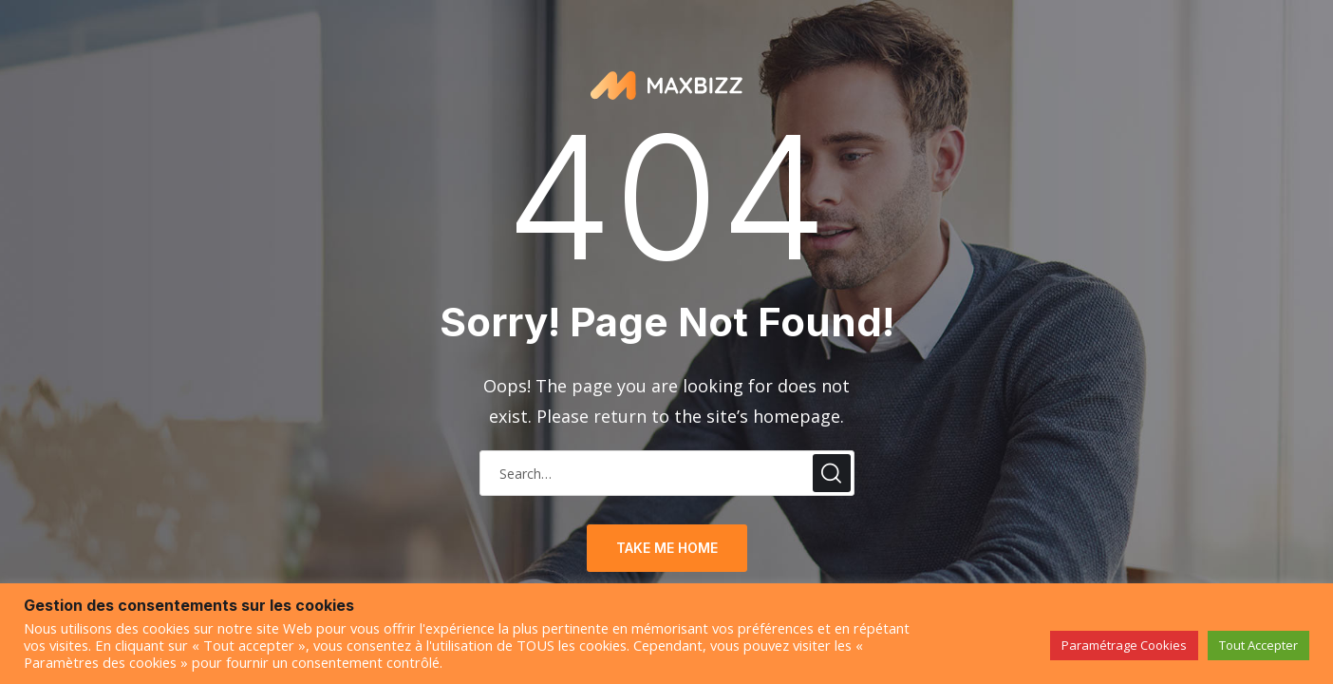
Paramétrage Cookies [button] (1124, 645)
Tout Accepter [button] (1258, 645)
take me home (667, 548)
